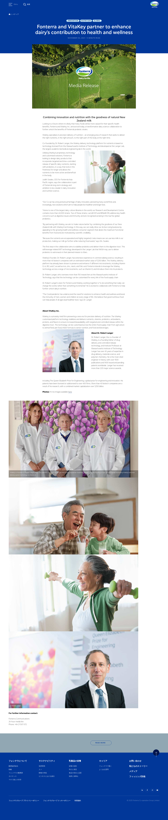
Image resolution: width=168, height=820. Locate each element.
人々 (40, 769)
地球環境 (42, 766)
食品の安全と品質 (75, 773)
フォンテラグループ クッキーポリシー (56, 800)
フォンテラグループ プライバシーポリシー (24, 800)
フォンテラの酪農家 (16, 773)
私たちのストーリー (138, 766)
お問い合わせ (135, 761)
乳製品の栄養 (75, 761)
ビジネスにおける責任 (47, 776)
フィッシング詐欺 (137, 777)
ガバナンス (13, 776)
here (70, 392)
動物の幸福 (43, 773)
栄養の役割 (73, 766)
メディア (133, 771)
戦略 (10, 769)
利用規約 (78, 800)
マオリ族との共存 (15, 780)
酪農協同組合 (13, 766)
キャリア (103, 761)
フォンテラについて (18, 761)
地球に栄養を (73, 776)
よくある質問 (104, 769)
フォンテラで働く (105, 766)
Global (97, 21)
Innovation (73, 21)
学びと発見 (73, 769)
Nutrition (86, 21)
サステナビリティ (47, 761)
